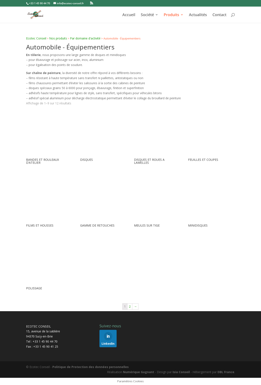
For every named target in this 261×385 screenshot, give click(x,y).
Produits (171, 15)
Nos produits (58, 38)
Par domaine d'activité (85, 38)
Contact (219, 15)
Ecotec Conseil (36, 38)
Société (147, 15)
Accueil (128, 15)
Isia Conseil (181, 372)
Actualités (198, 15)
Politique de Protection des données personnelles (90, 367)
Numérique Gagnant (138, 372)
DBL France (226, 372)
